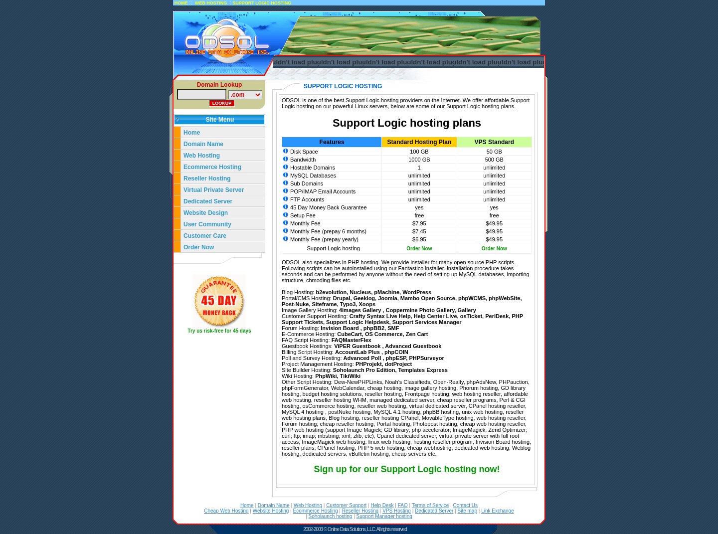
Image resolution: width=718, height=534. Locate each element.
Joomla (387, 298)
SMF (393, 328)
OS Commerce (384, 334)
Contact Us (465, 505)
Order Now (198, 247)
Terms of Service (430, 505)
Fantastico (411, 268)
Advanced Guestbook (413, 346)
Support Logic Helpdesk (357, 322)
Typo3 (348, 304)
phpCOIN (396, 352)
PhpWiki (326, 376)
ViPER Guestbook (358, 346)
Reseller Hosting (207, 178)
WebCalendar (347, 388)
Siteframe (324, 304)
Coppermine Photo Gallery (420, 310)
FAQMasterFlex (351, 340)
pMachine (386, 292)
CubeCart (349, 334)
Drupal (342, 298)
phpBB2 (373, 328)
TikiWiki (350, 376)
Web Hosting (201, 155)
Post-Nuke (295, 304)
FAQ (403, 505)
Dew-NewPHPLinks (358, 382)
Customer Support (346, 505)
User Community (207, 224)
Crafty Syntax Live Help (380, 316)
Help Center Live (435, 316)
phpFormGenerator (305, 388)
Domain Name (203, 144)
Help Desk (381, 505)
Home (191, 132)
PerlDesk (497, 316)
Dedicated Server (208, 201)
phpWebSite (504, 298)
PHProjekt (369, 364)
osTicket (471, 316)
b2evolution (331, 292)
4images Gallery (360, 310)
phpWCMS (472, 298)
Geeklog (364, 298)
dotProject (398, 364)
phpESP (396, 358)
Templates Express (423, 370)
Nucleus (360, 292)
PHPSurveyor (426, 358)
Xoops (367, 304)
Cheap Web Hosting (226, 511)
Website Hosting (271, 511)
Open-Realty (448, 382)
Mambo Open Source (427, 298)
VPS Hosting (396, 511)
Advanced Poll (363, 358)
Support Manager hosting (384, 516)
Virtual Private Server (214, 189)
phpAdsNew (481, 382)
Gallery (467, 310)
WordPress (416, 292)
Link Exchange (497, 511)
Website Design (205, 212)
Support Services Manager (427, 322)
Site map (467, 511)
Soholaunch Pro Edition (364, 370)
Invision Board (340, 328)
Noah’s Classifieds (407, 382)
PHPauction (513, 382)
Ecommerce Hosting (212, 167)
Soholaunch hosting (331, 516)
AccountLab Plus (358, 352)
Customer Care (204, 235)
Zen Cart (417, 334)
